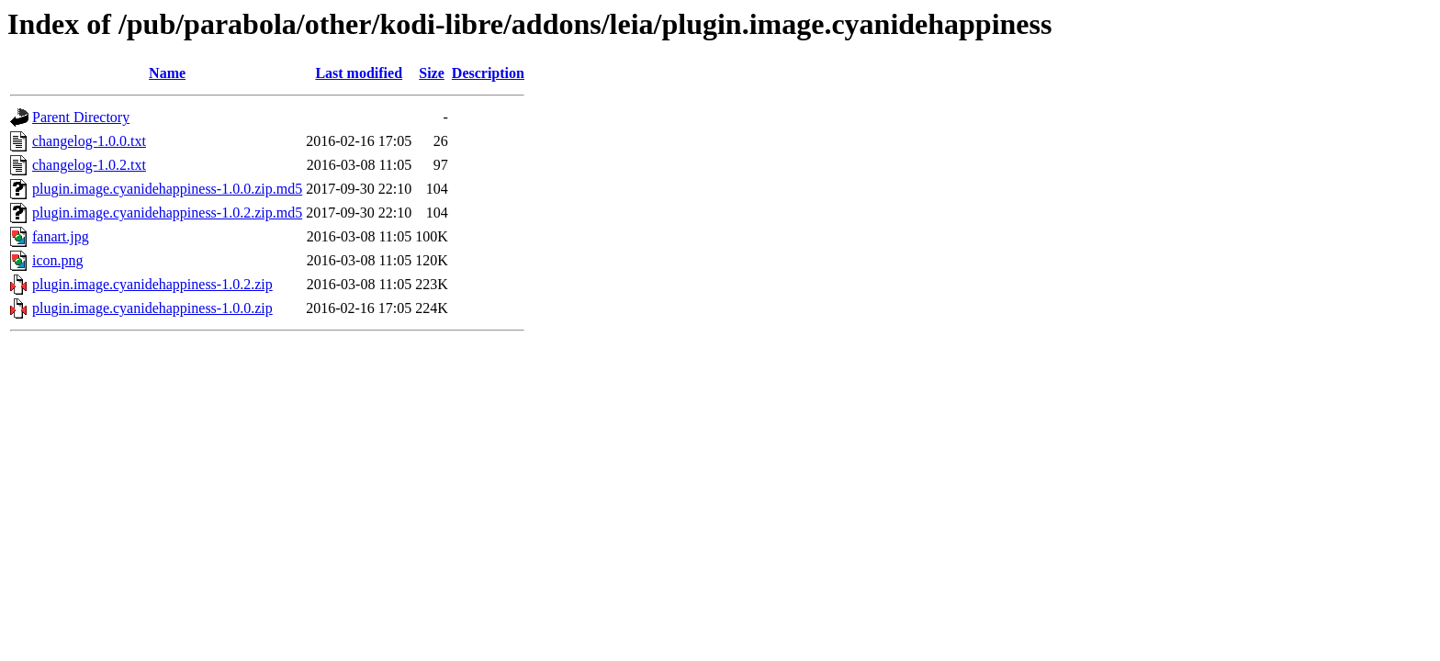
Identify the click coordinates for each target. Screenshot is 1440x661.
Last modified (358, 73)
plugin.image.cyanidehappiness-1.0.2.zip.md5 (167, 212)
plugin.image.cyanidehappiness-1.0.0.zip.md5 (167, 188)
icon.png (58, 260)
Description (488, 73)
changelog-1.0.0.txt (89, 141)
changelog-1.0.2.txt (89, 165)
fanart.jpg (60, 236)
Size (431, 73)
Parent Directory (80, 117)
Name (167, 73)
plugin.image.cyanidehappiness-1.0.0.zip (152, 308)
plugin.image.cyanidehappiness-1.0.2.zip (152, 284)
